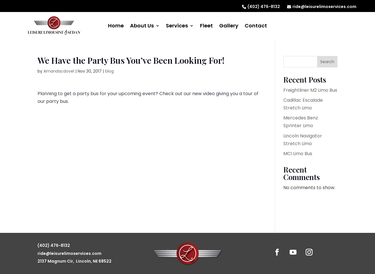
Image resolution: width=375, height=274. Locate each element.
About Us (142, 26)
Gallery (228, 26)
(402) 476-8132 (261, 6)
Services (177, 26)
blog (109, 71)
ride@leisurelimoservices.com (321, 6)
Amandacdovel (59, 71)
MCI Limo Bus (297, 153)
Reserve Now (320, 24)
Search (327, 62)
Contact (256, 26)
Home (116, 26)
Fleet (206, 26)
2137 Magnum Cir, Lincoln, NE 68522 (74, 261)
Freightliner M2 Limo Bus (310, 90)
